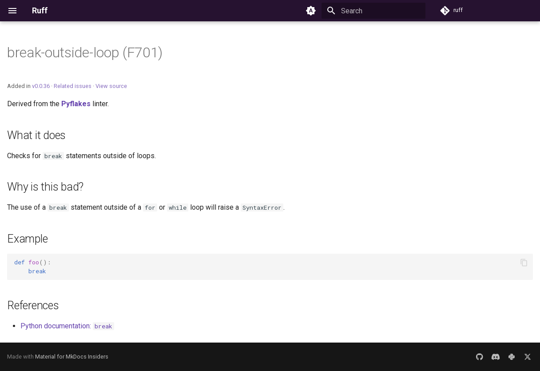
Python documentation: (67, 326)
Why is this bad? (45, 186)
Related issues (72, 86)
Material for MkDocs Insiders (71, 356)
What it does (36, 135)
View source (111, 86)
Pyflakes (76, 104)
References (33, 305)
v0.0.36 (41, 86)
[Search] (373, 11)
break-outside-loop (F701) (85, 52)
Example (27, 238)
